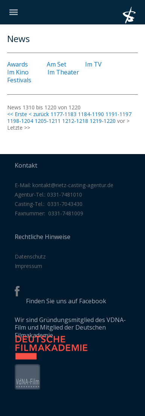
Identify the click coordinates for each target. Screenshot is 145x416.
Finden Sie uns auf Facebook (66, 301)
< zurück (39, 114)
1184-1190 (91, 114)
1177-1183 (63, 114)
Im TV (93, 64)
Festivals (19, 80)
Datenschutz (30, 256)
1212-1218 (75, 120)
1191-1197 (118, 114)
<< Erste (17, 114)
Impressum (28, 265)
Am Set (56, 64)
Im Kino (18, 72)
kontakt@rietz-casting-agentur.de (72, 185)
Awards (17, 64)
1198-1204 (20, 120)
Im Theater (63, 72)
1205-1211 (48, 120)
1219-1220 (103, 120)
